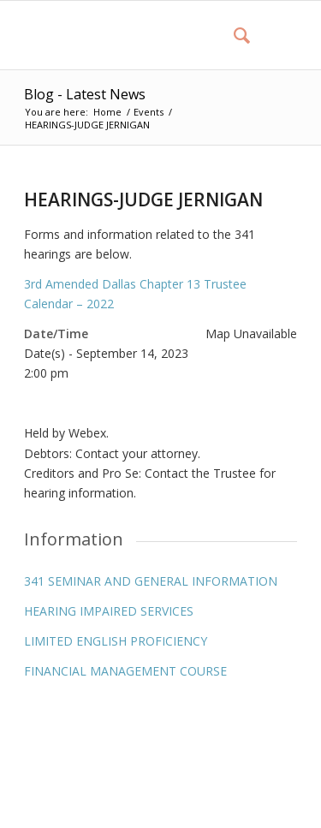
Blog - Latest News (85, 94)
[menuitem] (233, 35)
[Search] (233, 35)
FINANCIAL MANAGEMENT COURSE (125, 671)
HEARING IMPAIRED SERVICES (108, 611)
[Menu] (273, 35)
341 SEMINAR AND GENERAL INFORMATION (150, 581)
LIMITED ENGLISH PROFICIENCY (115, 641)
